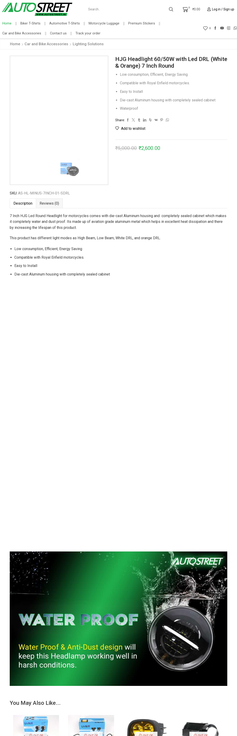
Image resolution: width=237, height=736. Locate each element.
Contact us (58, 33)
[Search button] (171, 9)
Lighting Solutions (88, 44)
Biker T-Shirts (30, 23)
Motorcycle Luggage (104, 23)
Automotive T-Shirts (64, 23)
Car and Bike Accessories (21, 33)
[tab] (23, 203)
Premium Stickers (141, 23)
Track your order (87, 33)
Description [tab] (22, 203)
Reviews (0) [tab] (49, 203)
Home (7, 23)
